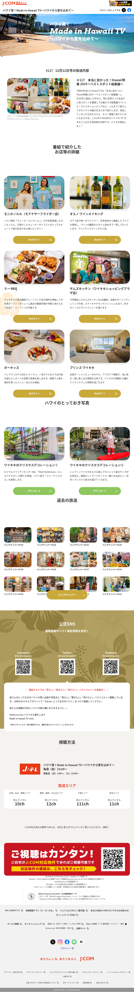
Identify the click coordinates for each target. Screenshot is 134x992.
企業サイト (82, 928)
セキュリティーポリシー (92, 972)
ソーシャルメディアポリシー (118, 972)
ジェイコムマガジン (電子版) (74, 910)
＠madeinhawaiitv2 (67, 655)
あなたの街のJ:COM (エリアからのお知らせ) (110, 910)
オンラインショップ (35, 923)
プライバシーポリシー (36, 972)
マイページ (59, 928)
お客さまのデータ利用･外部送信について (42, 982)
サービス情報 (14, 923)
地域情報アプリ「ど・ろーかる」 (41, 910)
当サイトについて (70, 982)
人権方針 (67, 976)
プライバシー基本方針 (13, 972)
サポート (65, 923)
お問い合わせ (102, 982)
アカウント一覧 (67, 948)
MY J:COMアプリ (14, 910)
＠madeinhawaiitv (23, 655)
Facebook (129, 10)
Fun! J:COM (106, 923)
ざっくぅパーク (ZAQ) (67, 914)
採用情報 (87, 982)
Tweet (124, 10)
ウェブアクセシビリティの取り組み (64, 972)
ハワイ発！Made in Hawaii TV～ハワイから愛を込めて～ (38, 10)
